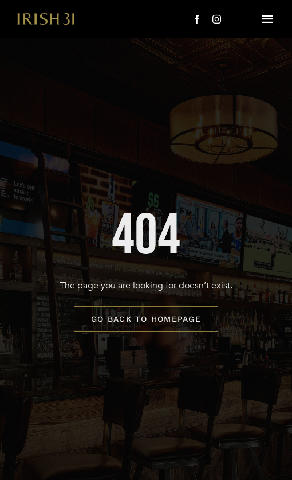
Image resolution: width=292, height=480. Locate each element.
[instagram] (216, 19)
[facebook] (196, 19)
